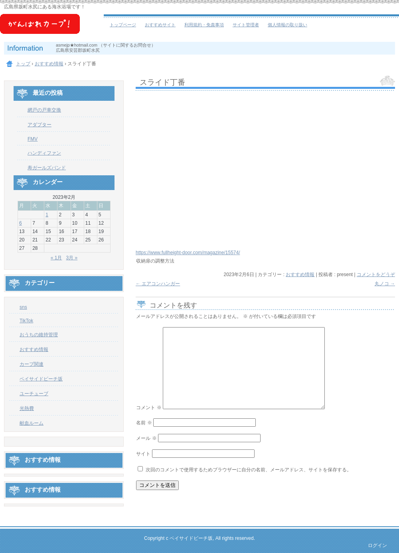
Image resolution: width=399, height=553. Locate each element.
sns (23, 307)
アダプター (39, 124)
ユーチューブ (34, 393)
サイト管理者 (246, 24)
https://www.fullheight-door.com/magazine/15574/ (188, 252)
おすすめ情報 (300, 274)
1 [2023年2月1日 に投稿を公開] (46, 215)
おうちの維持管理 (39, 334)
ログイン (377, 545)
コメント (148, 407)
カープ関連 (31, 364)
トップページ (123, 24)
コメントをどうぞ (376, 274)
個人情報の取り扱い (287, 24)
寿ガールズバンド (47, 168)
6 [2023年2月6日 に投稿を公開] (20, 223)
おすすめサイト (160, 24)
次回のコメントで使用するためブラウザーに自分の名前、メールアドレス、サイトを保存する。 (249, 470)
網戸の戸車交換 (44, 110)
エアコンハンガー (158, 283)
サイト (143, 454)
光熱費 (27, 408)
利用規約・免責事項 (204, 24)
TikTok (26, 321)
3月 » (72, 258)
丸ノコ (385, 283)
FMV (33, 139)
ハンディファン (44, 153)
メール (146, 438)
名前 (144, 423)
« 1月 (56, 258)
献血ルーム (31, 423)
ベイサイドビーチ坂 (52, 28)
